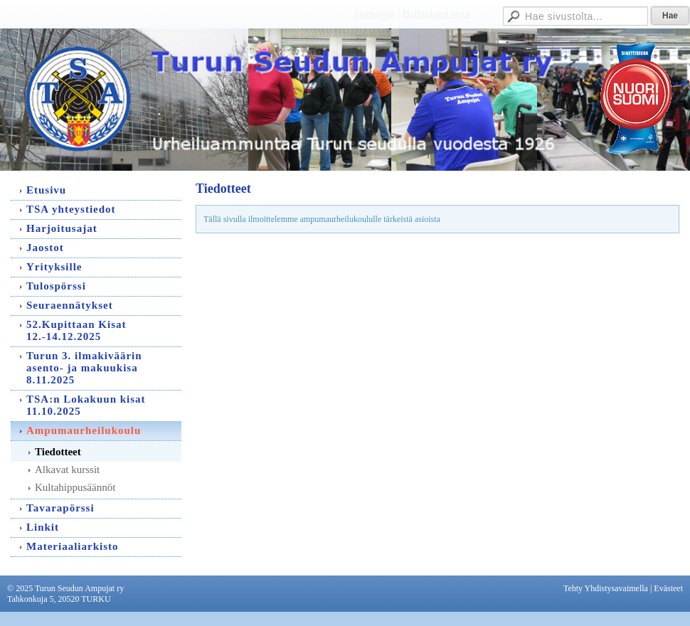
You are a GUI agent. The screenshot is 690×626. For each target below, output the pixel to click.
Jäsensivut (374, 14)
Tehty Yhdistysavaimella (605, 588)
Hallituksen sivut (436, 14)
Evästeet (668, 588)
